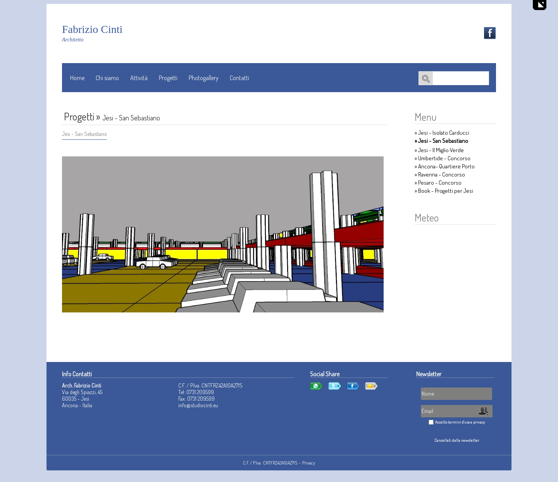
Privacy (308, 463)
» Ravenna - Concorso (440, 174)
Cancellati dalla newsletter (456, 440)
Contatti (239, 78)
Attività (139, 78)
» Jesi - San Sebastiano (441, 140)
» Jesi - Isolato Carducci (442, 132)
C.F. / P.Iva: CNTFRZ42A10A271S (270, 463)
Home (77, 78)
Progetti (168, 78)
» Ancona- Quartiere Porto (445, 166)
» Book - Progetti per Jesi (444, 190)
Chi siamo (107, 78)
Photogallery (204, 78)
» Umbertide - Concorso (442, 158)
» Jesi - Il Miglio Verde (439, 150)
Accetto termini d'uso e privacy (460, 422)
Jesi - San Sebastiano (84, 133)
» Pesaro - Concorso (438, 182)
